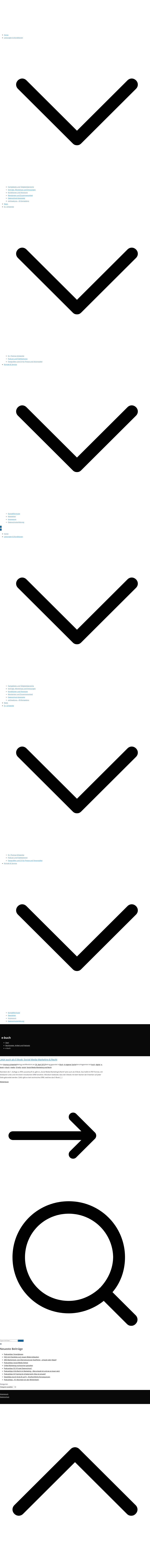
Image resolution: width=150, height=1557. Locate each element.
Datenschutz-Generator (16, 198)
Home (6, 35)
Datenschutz (4, 1397)
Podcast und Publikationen (18, 359)
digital (98, 1064)
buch (93, 1064)
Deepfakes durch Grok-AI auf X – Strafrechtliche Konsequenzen (27, 1377)
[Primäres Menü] (1, 527)
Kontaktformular (14, 514)
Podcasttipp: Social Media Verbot (16, 1363)
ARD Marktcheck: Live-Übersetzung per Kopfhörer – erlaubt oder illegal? (30, 1360)
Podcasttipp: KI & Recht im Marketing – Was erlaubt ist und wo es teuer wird (32, 1371)
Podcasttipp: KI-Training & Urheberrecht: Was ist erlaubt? (25, 1374)
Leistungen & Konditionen (13, 537)
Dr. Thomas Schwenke (16, 356)
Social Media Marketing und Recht (39, 1067)
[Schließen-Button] (1, 529)
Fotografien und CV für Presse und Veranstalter (25, 362)
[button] (77, 184)
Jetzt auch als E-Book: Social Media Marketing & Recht (28, 1059)
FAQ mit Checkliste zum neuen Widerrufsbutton (21, 1357)
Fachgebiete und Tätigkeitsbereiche (21, 187)
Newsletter (12, 516)
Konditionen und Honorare (18, 193)
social (24, 1067)
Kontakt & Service (10, 863)
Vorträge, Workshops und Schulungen (22, 190)
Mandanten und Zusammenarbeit (20, 195)
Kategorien (4, 1384)
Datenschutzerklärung (16, 522)
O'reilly (18, 1067)
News (6, 204)
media (12, 1067)
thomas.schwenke (9, 1064)
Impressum (12, 519)
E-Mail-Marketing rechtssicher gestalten (18, 1365)
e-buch (7, 1067)
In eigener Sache (70, 1064)
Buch (61, 1064)
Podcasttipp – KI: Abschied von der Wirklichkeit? (21, 1380)
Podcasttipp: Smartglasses (13, 1354)
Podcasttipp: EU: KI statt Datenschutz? (18, 1368)
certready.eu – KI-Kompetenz (18, 201)
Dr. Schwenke (9, 706)
